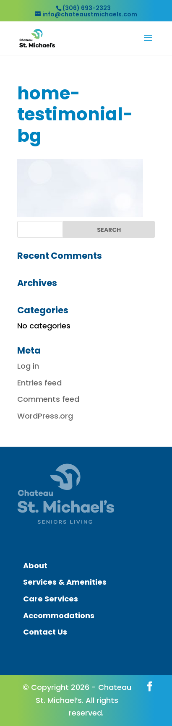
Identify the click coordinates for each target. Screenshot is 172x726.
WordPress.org (45, 416)
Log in (28, 366)
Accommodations (58, 615)
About (35, 565)
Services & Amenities (65, 582)
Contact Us (45, 632)
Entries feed (39, 382)
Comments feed (48, 399)
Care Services (50, 598)
